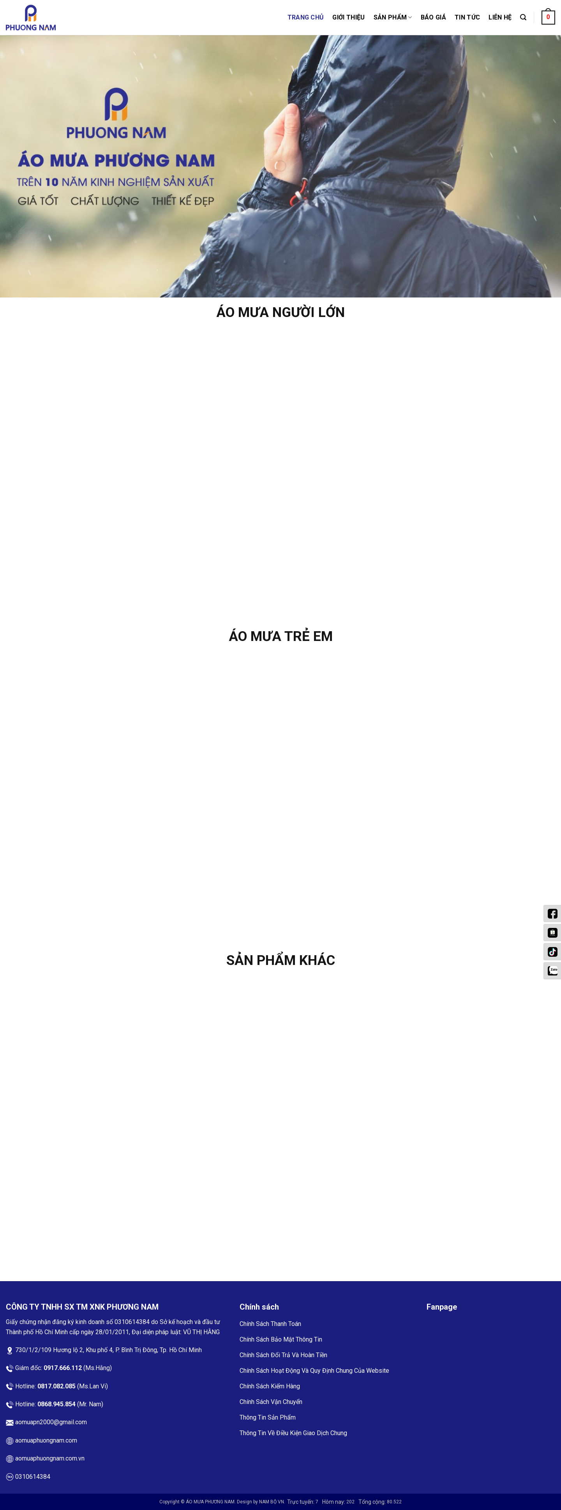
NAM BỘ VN (271, 1502)
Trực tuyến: (301, 1502)
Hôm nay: (334, 1502)
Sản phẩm (393, 17)
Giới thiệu (348, 17)
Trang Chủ (306, 17)
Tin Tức (467, 17)
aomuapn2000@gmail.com (51, 1422)
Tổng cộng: (372, 1502)
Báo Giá (433, 17)
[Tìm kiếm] (523, 17)
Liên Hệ (500, 17)
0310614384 (133, 1322)
